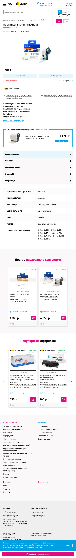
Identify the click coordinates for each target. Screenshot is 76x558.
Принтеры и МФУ (10, 477)
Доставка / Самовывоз (47, 429)
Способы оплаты (45, 433)
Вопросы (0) (10, 181)
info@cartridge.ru (46, 5)
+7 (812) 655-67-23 (37, 512)
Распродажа (8, 433)
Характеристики (12, 154)
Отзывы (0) (9, 174)
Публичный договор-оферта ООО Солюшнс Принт (41, 534)
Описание (9, 161)
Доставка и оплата (12, 167)
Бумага (6, 474)
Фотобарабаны (9, 439)
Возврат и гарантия (46, 436)
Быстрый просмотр (23, 279)
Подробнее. (38, 547)
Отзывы (6, 489)
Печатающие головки (12, 459)
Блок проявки (9, 465)
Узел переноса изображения (15, 462)
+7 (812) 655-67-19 (46, 3)
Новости (6, 492)
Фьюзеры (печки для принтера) (16, 445)
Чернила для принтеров (13, 442)
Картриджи (8, 436)
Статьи (6, 486)
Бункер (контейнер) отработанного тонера (17, 455)
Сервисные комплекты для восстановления (14, 450)
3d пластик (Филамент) (12, 426)
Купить (61, 141)
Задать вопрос (44, 439)
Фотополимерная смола (13, 429)
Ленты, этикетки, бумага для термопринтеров (15, 470)
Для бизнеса (43, 482)
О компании (43, 426)
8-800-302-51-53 (9, 538)
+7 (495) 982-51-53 (9, 512)
